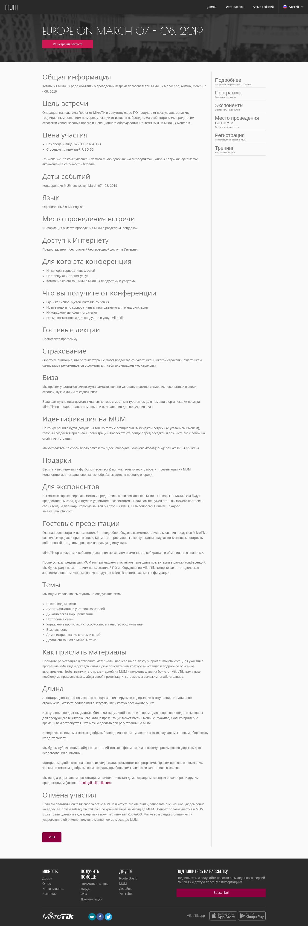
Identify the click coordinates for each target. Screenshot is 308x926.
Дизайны (125, 889)
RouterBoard (128, 878)
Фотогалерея (235, 7)
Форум (86, 889)
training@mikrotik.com (95, 783)
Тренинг (239, 149)
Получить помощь (94, 884)
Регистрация (239, 136)
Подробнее (239, 81)
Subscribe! (221, 892)
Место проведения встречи (239, 121)
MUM (123, 883)
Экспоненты (239, 106)
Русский (291, 7)
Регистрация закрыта (67, 44)
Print (52, 837)
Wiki (84, 894)
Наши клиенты (53, 889)
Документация (91, 899)
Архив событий (263, 7)
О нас (46, 883)
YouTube (125, 894)
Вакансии (49, 894)
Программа (239, 94)
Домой (211, 7)
